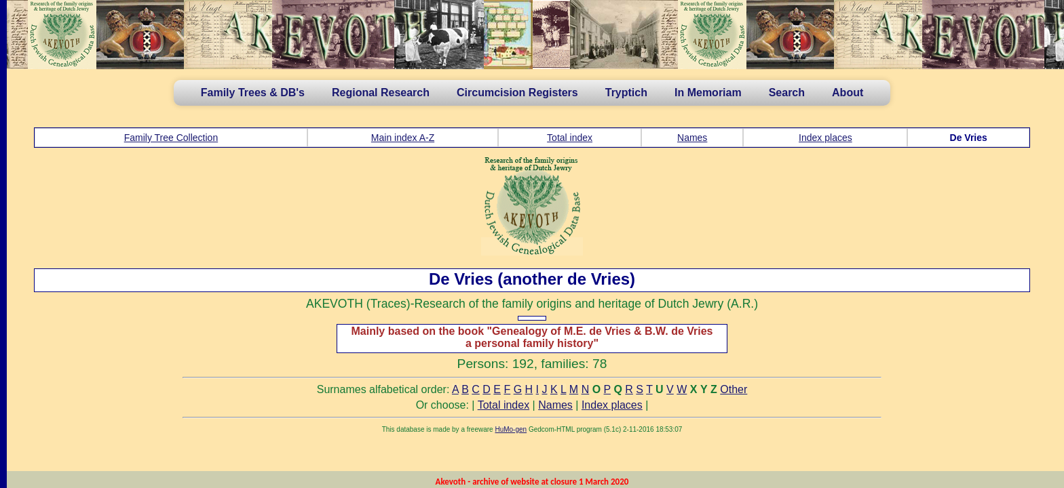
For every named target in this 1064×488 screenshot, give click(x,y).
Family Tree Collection (171, 137)
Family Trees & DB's (253, 92)
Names (692, 137)
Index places (825, 137)
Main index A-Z (402, 137)
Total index (569, 137)
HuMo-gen (511, 429)
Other (733, 389)
